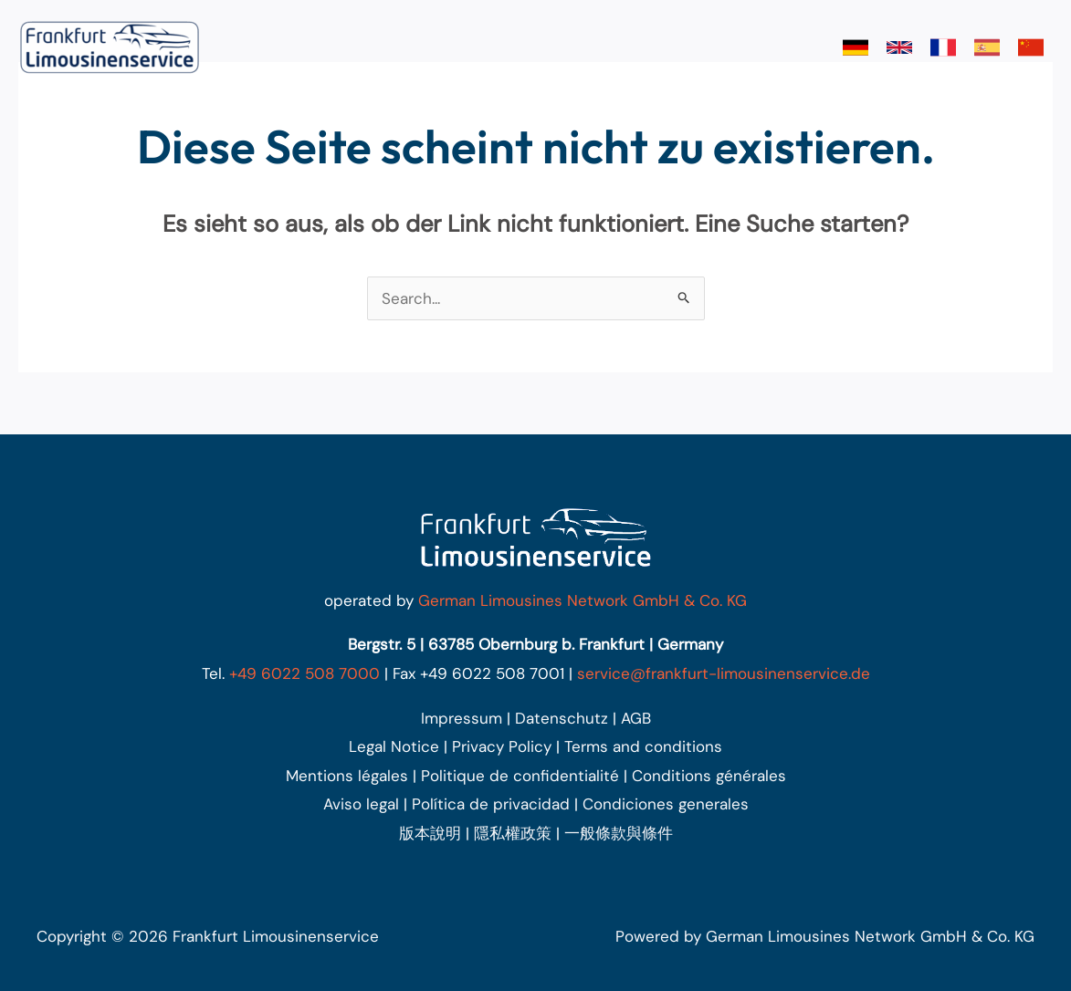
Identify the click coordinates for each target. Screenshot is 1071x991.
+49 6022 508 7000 (304, 673)
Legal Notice (394, 746)
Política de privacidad (491, 804)
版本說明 (430, 833)
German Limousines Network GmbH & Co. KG (582, 600)
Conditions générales (709, 776)
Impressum (461, 718)
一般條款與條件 (618, 833)
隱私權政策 (512, 833)
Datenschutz (561, 718)
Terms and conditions (643, 746)
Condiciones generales (666, 804)
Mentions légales (347, 776)
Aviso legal (361, 804)
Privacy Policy (501, 746)
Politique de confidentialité (520, 776)
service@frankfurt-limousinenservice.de (723, 673)
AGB (636, 718)
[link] (855, 47)
